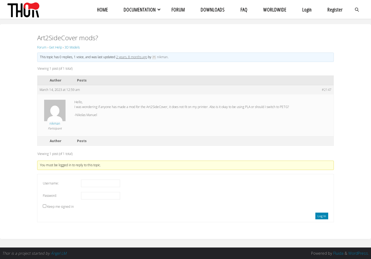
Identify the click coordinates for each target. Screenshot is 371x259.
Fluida (337, 253)
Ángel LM (58, 253)
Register (335, 9)
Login (307, 9)
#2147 (326, 89)
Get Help (55, 47)
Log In (322, 216)
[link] (357, 9)
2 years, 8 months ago (131, 57)
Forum (42, 47)
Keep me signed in (60, 206)
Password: (50, 195)
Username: (51, 183)
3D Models (72, 47)
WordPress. (358, 253)
